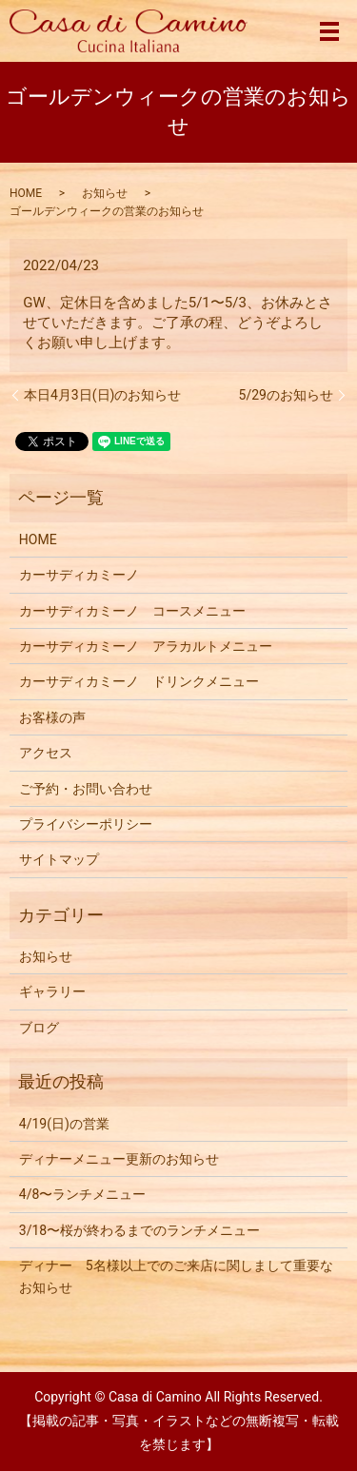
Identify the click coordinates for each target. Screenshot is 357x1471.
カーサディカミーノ (79, 574)
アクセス (45, 752)
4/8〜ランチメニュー (83, 1194)
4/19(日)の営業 (64, 1123)
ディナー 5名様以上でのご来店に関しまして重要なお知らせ (176, 1276)
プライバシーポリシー (85, 824)
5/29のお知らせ (286, 394)
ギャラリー (52, 991)
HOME (26, 193)
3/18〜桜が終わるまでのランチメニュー (139, 1230)
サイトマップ (59, 859)
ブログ (39, 1027)
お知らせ (105, 193)
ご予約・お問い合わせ (85, 788)
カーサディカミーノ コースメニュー (132, 610)
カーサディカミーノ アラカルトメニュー (145, 646)
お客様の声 (52, 717)
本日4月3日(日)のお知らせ (102, 394)
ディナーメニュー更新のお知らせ (119, 1159)
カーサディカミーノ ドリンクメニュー (139, 681)
